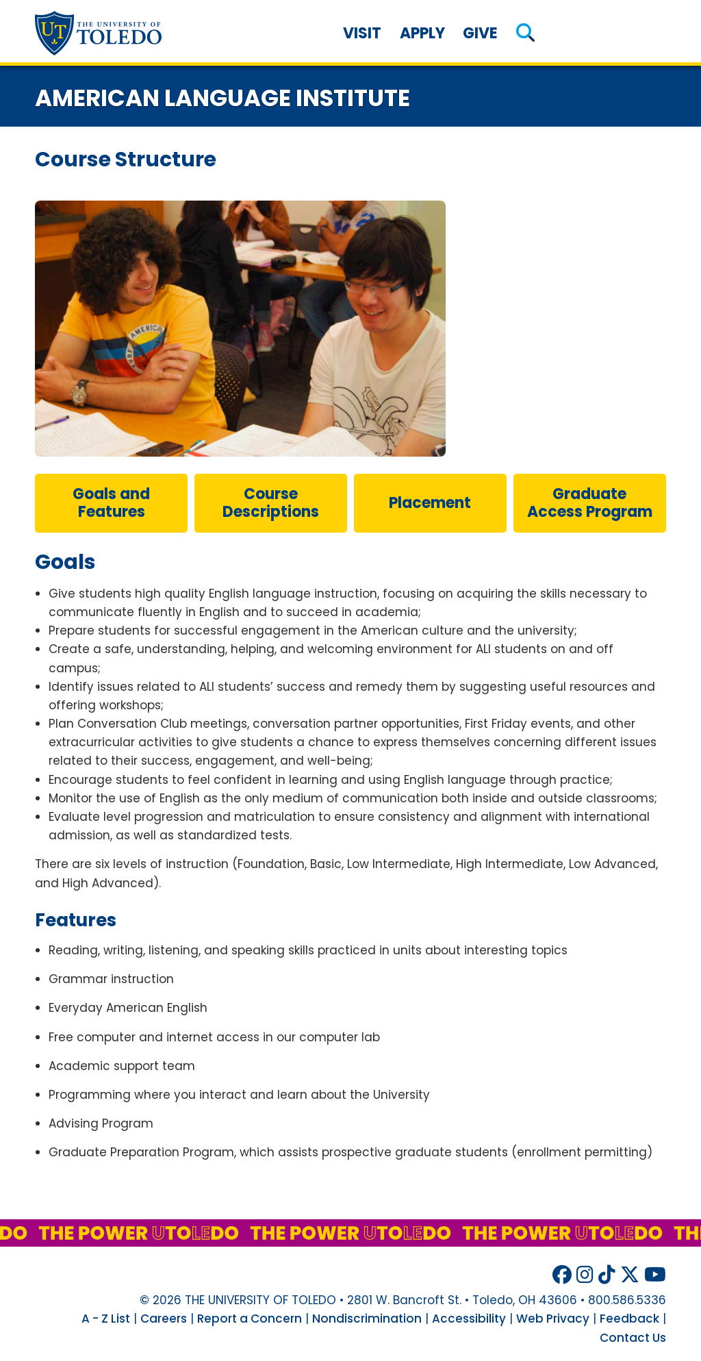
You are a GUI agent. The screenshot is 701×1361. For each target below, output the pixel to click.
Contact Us (633, 1338)
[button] (525, 33)
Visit (362, 33)
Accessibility (469, 1318)
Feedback (629, 1318)
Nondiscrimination (367, 1318)
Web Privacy (552, 1318)
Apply (422, 33)
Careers (163, 1318)
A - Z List (105, 1318)
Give (480, 33)
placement (430, 502)
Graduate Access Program (589, 502)
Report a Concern (249, 1318)
